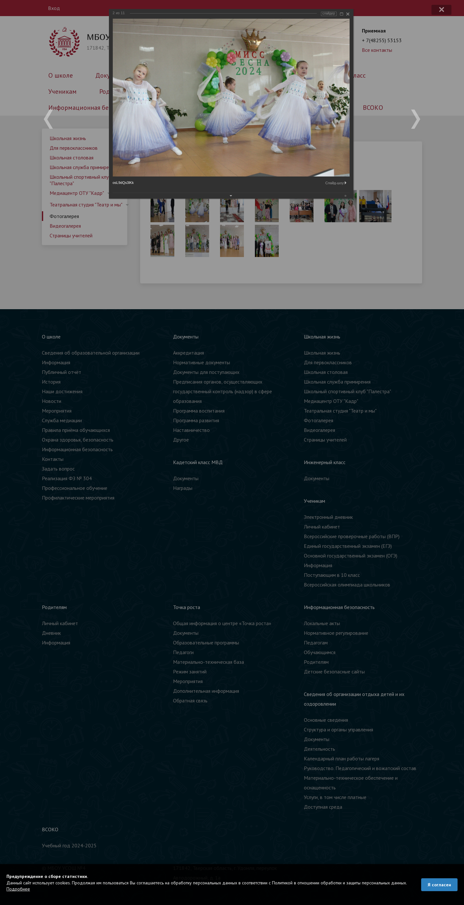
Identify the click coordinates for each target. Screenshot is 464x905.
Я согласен (439, 885)
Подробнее (18, 889)
